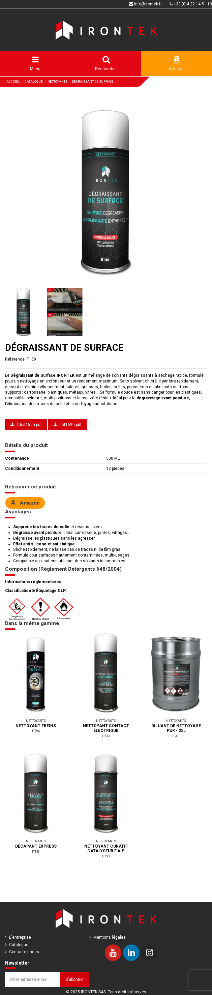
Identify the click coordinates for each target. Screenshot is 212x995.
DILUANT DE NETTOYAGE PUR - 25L (176, 728)
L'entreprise (20, 937)
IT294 (36, 731)
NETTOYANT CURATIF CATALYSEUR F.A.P (106, 848)
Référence (15, 359)
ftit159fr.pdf (68, 424)
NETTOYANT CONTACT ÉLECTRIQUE (106, 728)
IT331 (176, 736)
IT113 (106, 736)
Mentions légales (109, 937)
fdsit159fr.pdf (26, 424)
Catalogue (18, 944)
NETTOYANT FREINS (36, 725)
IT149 (36, 851)
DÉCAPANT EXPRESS (36, 846)
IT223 (106, 856)
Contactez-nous (24, 951)
